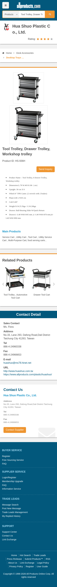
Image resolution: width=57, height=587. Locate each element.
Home (7, 53)
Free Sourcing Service (13, 460)
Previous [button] (3, 284)
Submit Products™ (34, 559)
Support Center (9, 532)
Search (49, 14)
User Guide (42, 566)
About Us (12, 563)
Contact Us (7, 535)
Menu (6, 5)
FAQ (4, 463)
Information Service (11, 489)
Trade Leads (40, 555)
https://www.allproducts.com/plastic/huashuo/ (27, 374)
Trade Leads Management (15, 512)
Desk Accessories (25, 53)
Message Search (10, 505)
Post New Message (11, 508)
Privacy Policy (16, 566)
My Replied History (11, 516)
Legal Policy (43, 563)
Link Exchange (9, 539)
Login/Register (9, 477)
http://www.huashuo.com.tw (18, 371)
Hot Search (25, 555)
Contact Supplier (15, 429)
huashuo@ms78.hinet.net (17, 363)
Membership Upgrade (12, 481)
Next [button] (54, 284)
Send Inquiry (45, 169)
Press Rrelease (14, 559)
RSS (48, 559)
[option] (15, 284)
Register (6, 456)
